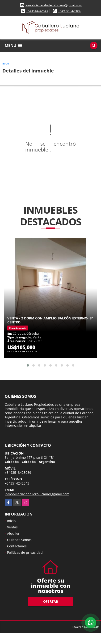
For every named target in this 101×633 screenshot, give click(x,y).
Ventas (12, 527)
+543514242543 (37, 11)
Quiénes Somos (19, 540)
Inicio (5, 63)
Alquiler (13, 533)
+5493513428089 (69, 11)
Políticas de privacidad (25, 552)
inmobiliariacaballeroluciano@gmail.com (53, 5)
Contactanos (17, 546)
